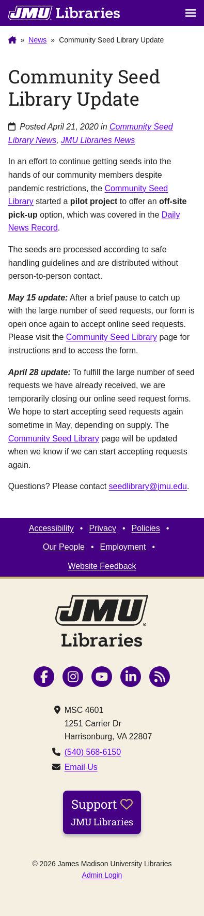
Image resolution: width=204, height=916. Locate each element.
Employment (123, 546)
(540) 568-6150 (93, 752)
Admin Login (102, 875)
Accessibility (51, 528)
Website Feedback (102, 566)
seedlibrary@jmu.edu (148, 486)
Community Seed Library (111, 337)
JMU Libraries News (98, 140)
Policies (146, 528)
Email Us (81, 767)
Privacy (102, 528)
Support (102, 812)
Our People (64, 546)
